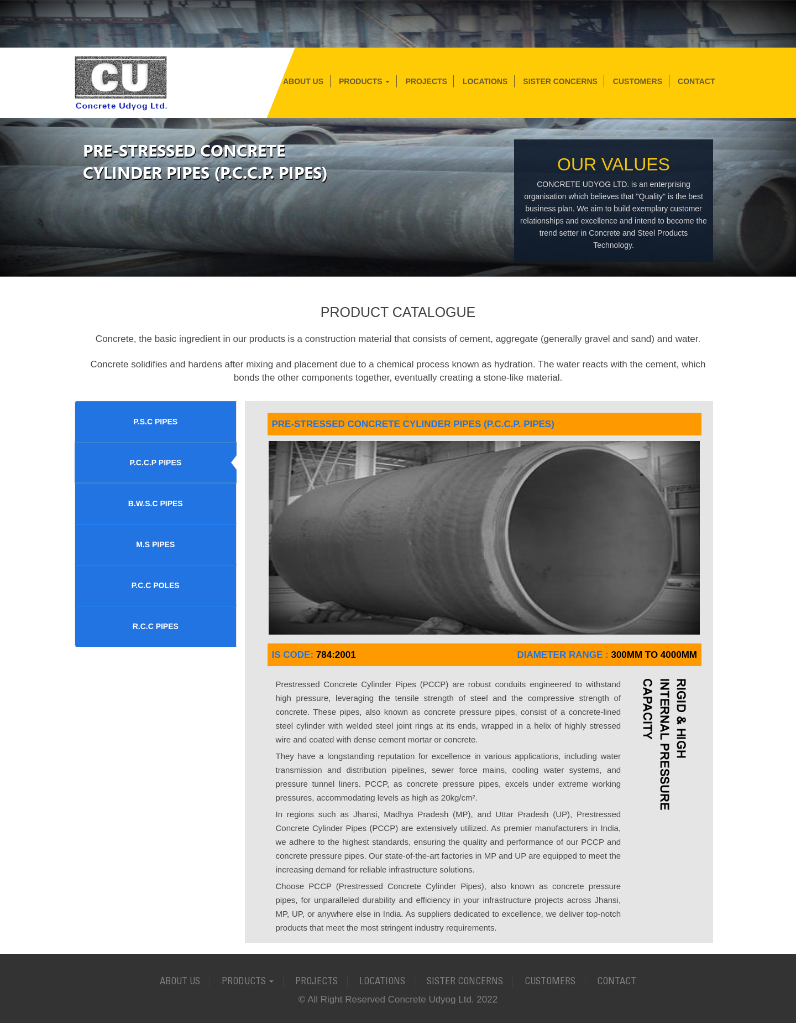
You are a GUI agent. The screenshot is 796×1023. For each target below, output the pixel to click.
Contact (696, 81)
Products (364, 81)
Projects (426, 81)
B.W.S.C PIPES (155, 503)
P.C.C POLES (156, 585)
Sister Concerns (560, 81)
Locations (485, 81)
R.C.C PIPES (156, 626)
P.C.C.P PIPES (155, 462)
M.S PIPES (155, 544)
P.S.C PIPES (155, 421)
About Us (303, 81)
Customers (637, 81)
